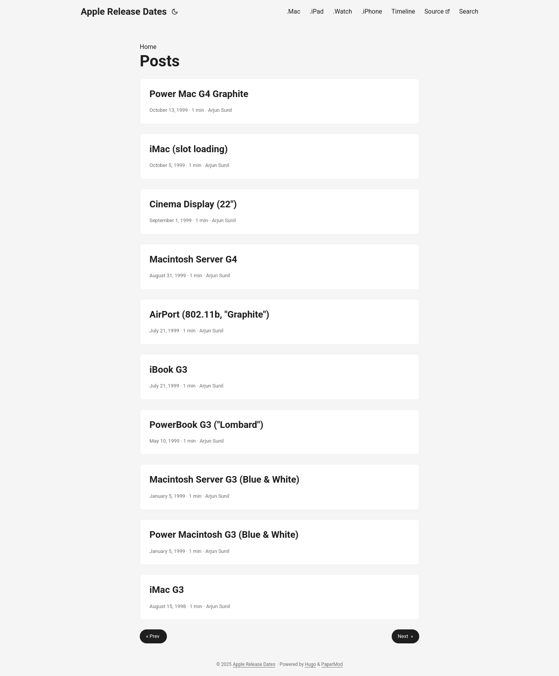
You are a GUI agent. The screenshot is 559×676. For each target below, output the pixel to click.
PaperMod (332, 664)
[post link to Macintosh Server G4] (279, 266)
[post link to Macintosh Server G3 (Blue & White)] (279, 486)
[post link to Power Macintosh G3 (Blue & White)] (279, 542)
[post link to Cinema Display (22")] (279, 211)
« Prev (153, 636)
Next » (405, 636)
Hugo (310, 664)
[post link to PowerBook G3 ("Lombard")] (279, 432)
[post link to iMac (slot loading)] (279, 156)
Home (148, 46)
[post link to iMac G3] (279, 597)
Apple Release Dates (124, 11)
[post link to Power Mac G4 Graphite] (279, 101)
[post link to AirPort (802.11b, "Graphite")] (279, 321)
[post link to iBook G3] (279, 377)
